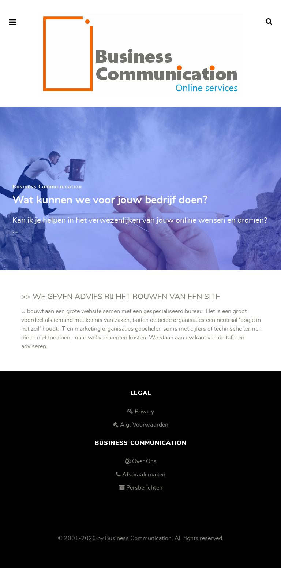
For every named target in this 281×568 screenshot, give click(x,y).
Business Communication (138, 538)
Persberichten (144, 488)
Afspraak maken (143, 475)
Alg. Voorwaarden (144, 425)
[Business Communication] (140, 53)
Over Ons (144, 461)
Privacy (144, 412)
